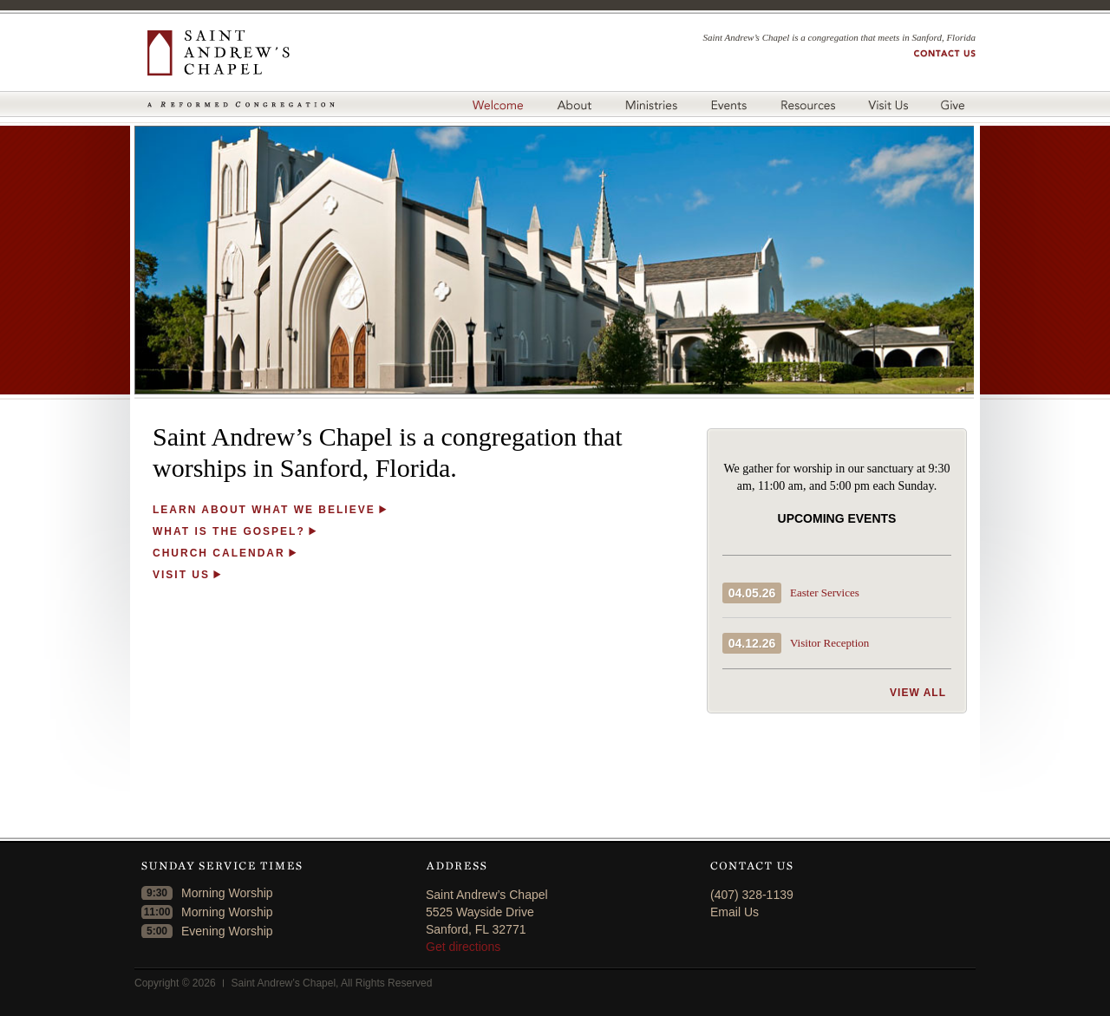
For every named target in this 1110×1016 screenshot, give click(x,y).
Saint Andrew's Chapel (241, 53)
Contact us (945, 53)
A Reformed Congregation (241, 104)
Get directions (463, 947)
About (573, 104)
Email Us (734, 912)
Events (728, 104)
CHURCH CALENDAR (219, 553)
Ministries (650, 104)
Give (955, 104)
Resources (807, 104)
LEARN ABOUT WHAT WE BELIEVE (264, 510)
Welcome (497, 104)
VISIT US (181, 575)
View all (918, 693)
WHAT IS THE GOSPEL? (229, 531)
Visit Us (888, 104)
